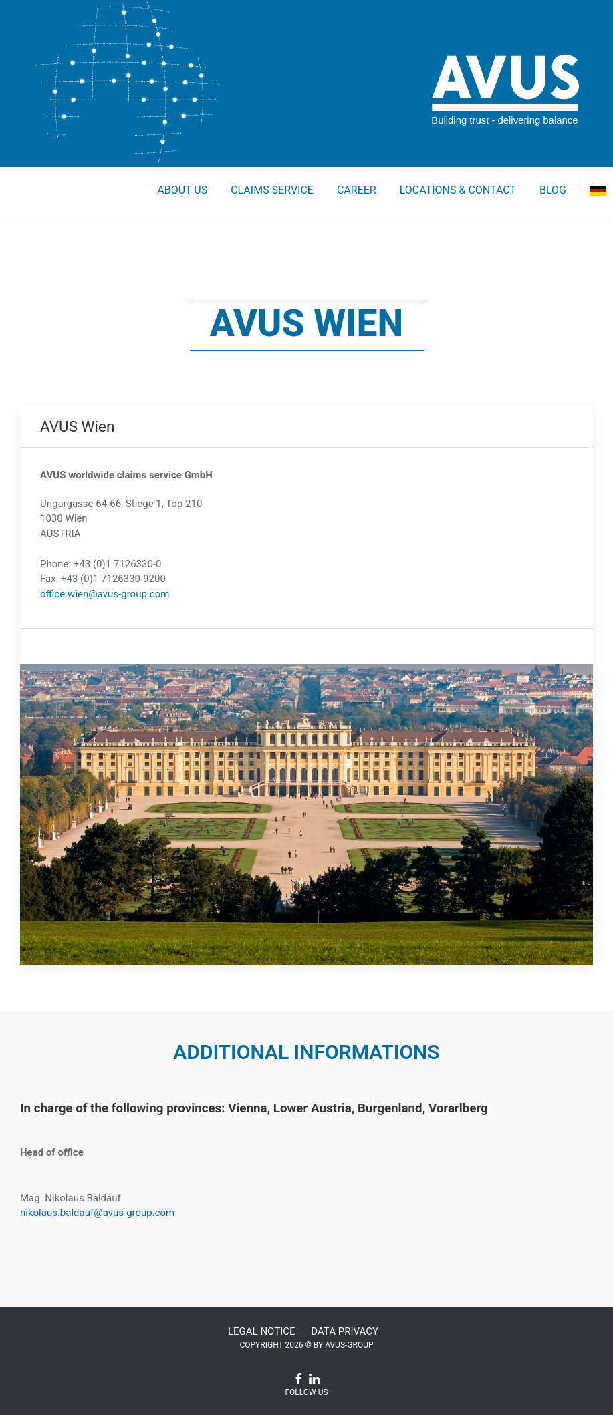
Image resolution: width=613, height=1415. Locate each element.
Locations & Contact (458, 190)
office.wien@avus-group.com (104, 594)
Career (356, 190)
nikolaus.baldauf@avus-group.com (97, 1213)
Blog (552, 190)
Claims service (272, 190)
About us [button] (182, 190)
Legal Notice (261, 1331)
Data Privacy (344, 1331)
